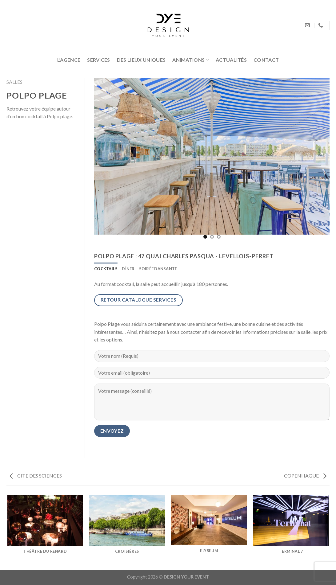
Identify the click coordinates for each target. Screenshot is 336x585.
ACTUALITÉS (231, 60)
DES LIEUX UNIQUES (141, 60)
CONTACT (266, 60)
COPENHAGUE (305, 475)
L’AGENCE (69, 60)
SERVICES (98, 60)
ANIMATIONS (190, 60)
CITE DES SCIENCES (36, 475)
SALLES (14, 82)
